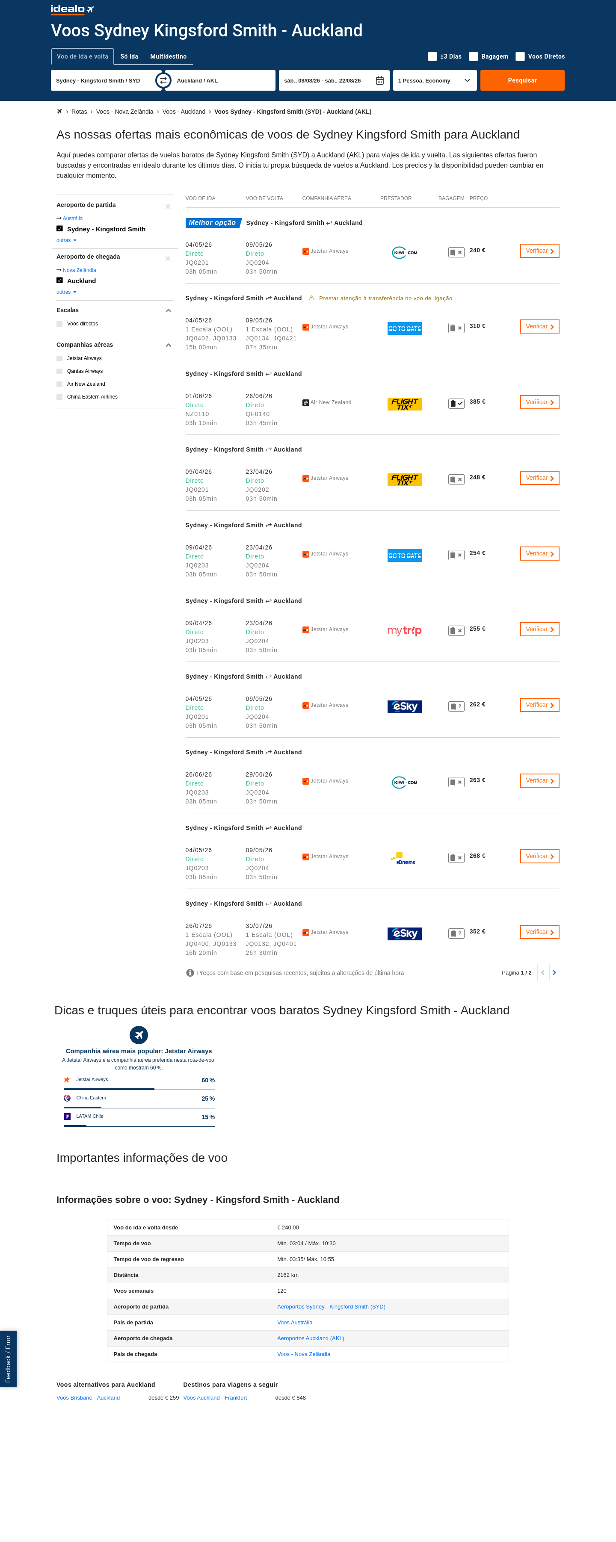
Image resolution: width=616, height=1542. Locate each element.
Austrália (73, 219)
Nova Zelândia (79, 270)
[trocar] (163, 80)
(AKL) (310, 1338)
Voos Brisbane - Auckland (88, 1397)
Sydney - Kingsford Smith (106, 229)
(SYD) (331, 1306)
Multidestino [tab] (169, 56)
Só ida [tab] (129, 56)
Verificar (540, 250)
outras (66, 240)
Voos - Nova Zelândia (303, 1354)
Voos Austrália (294, 1322)
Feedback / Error (8, 1359)
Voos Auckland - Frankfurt (215, 1397)
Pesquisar (522, 80)
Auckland (81, 280)
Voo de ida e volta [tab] (82, 56)
